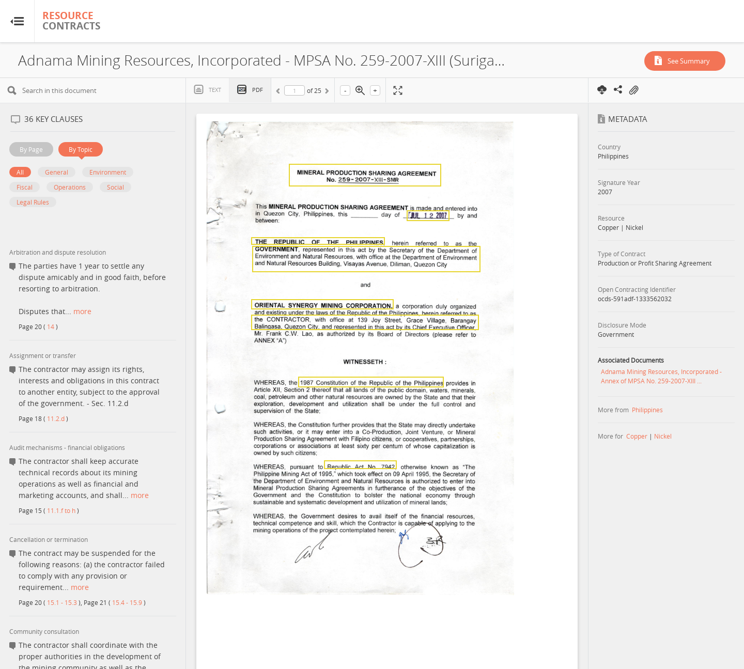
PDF (257, 90)
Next (326, 92)
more (82, 311)
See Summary (689, 61)
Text (215, 90)
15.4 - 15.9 (127, 602)
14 (50, 326)
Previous (279, 92)
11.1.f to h (61, 510)
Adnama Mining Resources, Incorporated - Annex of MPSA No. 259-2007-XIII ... (661, 376)
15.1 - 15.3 (62, 602)
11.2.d (56, 418)
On (633, 90)
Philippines (647, 410)
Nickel (663, 436)
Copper (636, 436)
